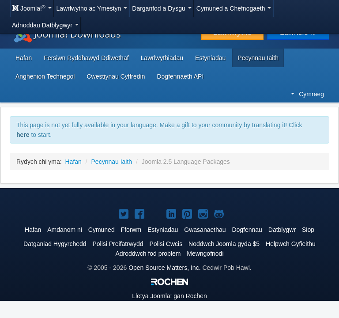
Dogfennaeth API (180, 76)
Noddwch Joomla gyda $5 (224, 243)
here (23, 134)
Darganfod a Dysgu (162, 8)
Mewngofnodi (205, 253)
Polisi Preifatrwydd (117, 243)
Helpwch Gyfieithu (291, 243)
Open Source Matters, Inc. (164, 267)
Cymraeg (307, 94)
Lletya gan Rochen (169, 295)
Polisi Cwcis (165, 243)
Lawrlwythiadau (162, 57)
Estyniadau (210, 57)
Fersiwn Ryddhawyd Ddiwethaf (86, 57)
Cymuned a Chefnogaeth (233, 8)
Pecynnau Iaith (258, 57)
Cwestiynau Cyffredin (116, 76)
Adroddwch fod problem (148, 253)
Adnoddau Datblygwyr (45, 25)
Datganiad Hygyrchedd (54, 243)
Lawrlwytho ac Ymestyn (92, 8)
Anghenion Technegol (45, 76)
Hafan (23, 57)
